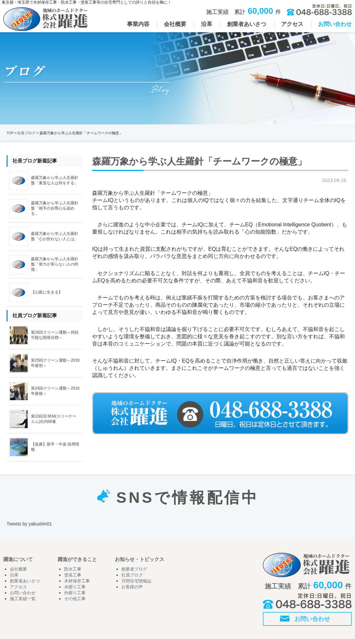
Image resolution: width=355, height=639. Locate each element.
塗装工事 (72, 575)
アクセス (18, 587)
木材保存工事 (77, 581)
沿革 (14, 575)
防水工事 (72, 569)
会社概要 (18, 569)
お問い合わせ (23, 593)
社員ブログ (132, 575)
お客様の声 (132, 587)
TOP (10, 133)
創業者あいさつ (25, 581)
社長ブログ (26, 133)
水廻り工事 (75, 587)
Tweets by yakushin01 (29, 523)
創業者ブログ (134, 569)
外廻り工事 (75, 593)
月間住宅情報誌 (136, 581)
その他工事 (75, 599)
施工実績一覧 (23, 599)
